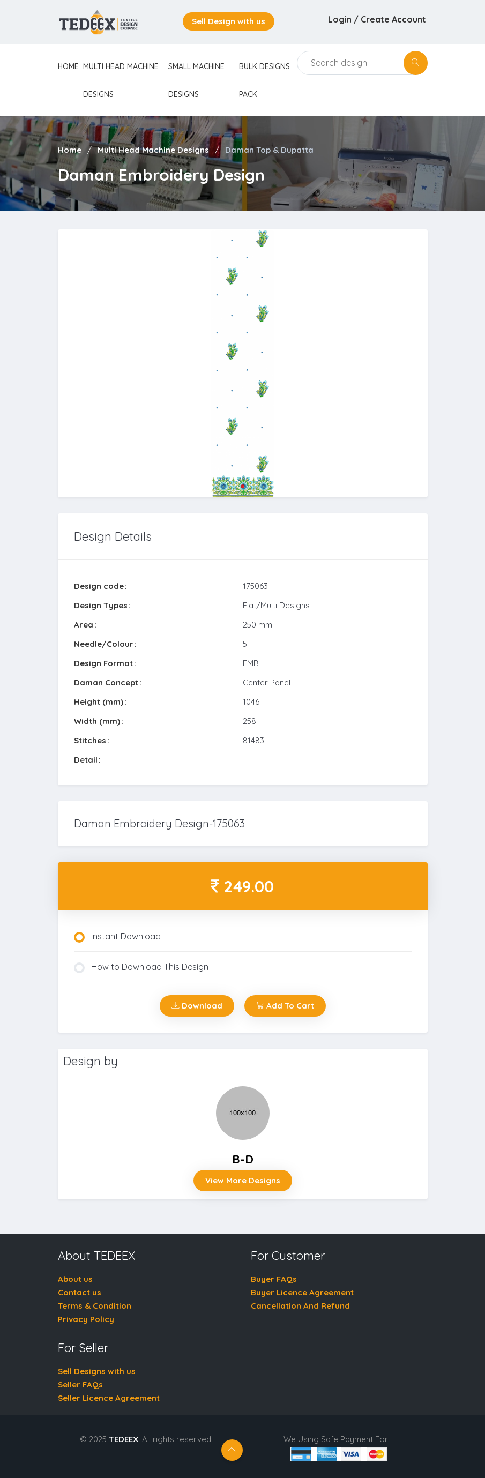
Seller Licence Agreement (109, 1398)
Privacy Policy (86, 1319)
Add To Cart (285, 1006)
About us (75, 1279)
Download (196, 1006)
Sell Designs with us (97, 1371)
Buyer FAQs (274, 1279)
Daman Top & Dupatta (269, 150)
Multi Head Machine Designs (153, 150)
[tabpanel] (243, 363)
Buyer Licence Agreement (302, 1292)
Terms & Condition (94, 1306)
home (68, 66)
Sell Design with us (228, 21)
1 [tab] (242, 486)
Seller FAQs (80, 1384)
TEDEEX (123, 1439)
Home (69, 150)
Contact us (79, 1292)
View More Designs (242, 1180)
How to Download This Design (141, 967)
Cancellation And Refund (300, 1306)
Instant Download (117, 937)
